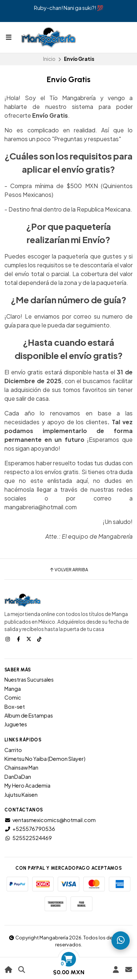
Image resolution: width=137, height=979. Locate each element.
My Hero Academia (27, 785)
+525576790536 (29, 828)
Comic (12, 697)
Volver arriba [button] (68, 570)
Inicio (49, 59)
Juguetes (15, 724)
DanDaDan (17, 776)
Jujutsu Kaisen (21, 794)
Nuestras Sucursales (29, 679)
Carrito (13, 749)
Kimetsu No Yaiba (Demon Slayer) (44, 758)
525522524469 (28, 837)
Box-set (14, 706)
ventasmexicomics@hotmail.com (50, 819)
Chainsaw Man (21, 767)
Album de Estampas (28, 715)
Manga (12, 688)
